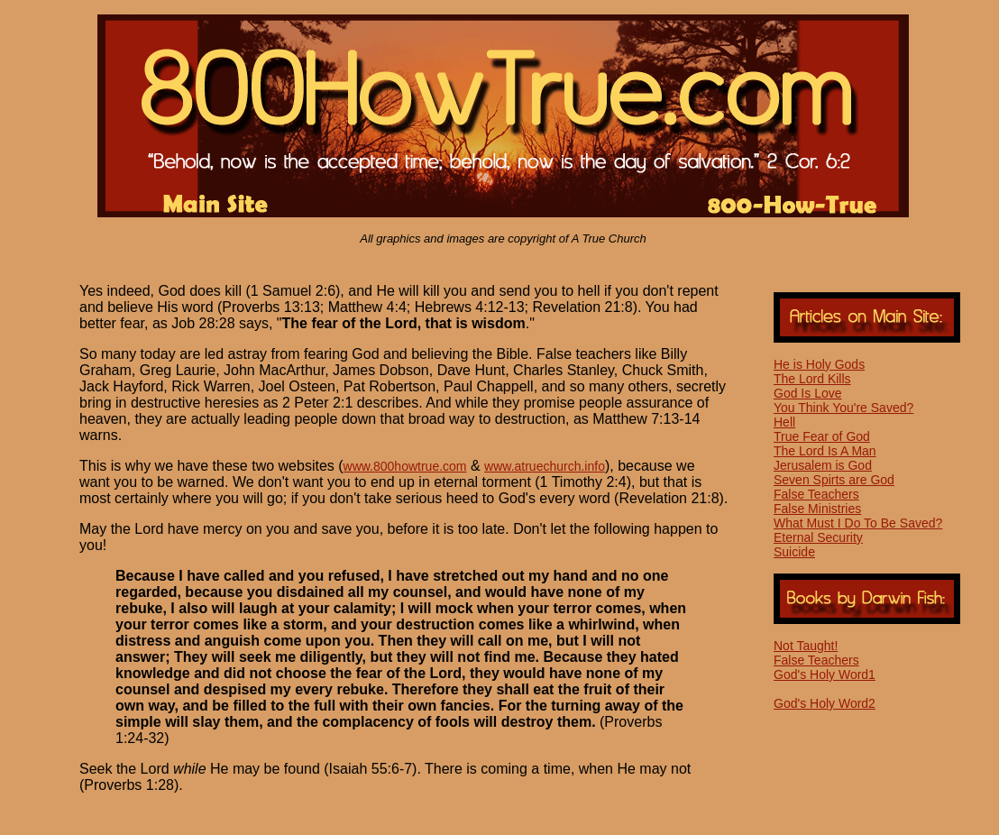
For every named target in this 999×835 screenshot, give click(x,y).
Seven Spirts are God (834, 480)
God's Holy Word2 (824, 703)
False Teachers (816, 494)
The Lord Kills (812, 379)
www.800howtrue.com (405, 466)
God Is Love (808, 393)
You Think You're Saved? (843, 407)
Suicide (794, 552)
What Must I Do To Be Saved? (858, 523)
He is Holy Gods (819, 364)
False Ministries (817, 508)
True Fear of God (822, 436)
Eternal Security (818, 537)
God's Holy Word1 (824, 674)
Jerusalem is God (823, 465)
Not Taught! (806, 645)
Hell (784, 422)
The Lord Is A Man (825, 451)
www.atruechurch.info (544, 466)
